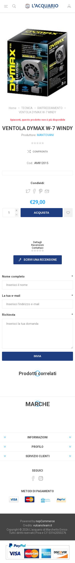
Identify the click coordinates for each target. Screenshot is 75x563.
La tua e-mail (11, 296)
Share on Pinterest (41, 191)
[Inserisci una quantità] (9, 212)
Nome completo (13, 276)
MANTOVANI (45, 135)
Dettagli (37, 242)
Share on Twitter (28, 191)
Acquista (41, 212)
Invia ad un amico (47, 191)
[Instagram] (41, 478)
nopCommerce (45, 521)
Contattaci (37, 247)
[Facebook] (33, 478)
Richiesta (8, 315)
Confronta (40, 151)
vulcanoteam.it (42, 525)
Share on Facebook (34, 191)
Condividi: (38, 183)
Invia (37, 356)
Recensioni (37, 245)
